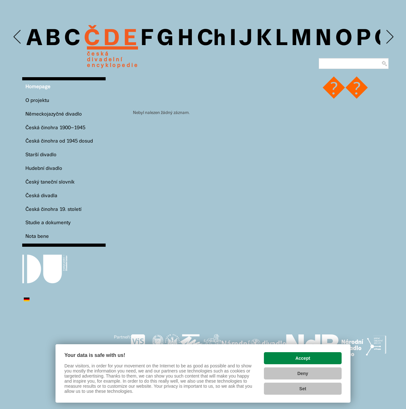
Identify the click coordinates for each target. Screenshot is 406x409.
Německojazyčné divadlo (53, 114)
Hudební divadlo (43, 168)
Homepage (37, 87)
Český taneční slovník (50, 182)
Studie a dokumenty (48, 222)
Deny (302, 373)
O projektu (37, 100)
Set (302, 388)
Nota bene (37, 236)
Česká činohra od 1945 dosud (59, 141)
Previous (17, 37)
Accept (302, 358)
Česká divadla (41, 195)
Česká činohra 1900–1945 (55, 128)
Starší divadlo (40, 155)
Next (389, 37)
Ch (211, 38)
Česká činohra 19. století (53, 209)
